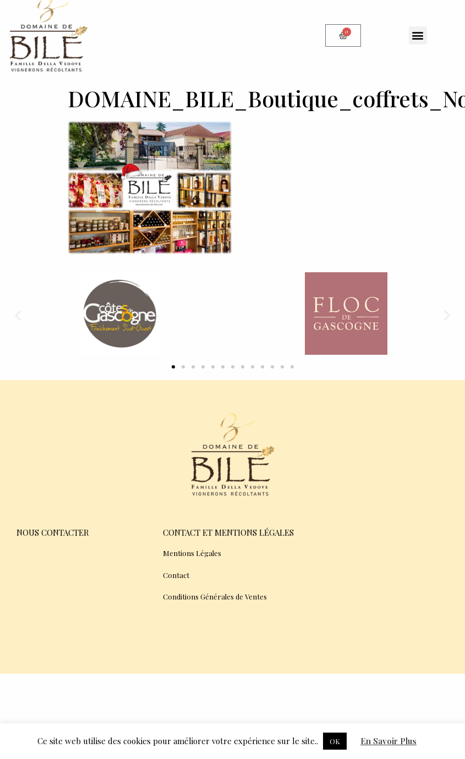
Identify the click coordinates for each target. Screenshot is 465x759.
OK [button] (335, 741)
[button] (418, 35)
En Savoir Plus (388, 740)
